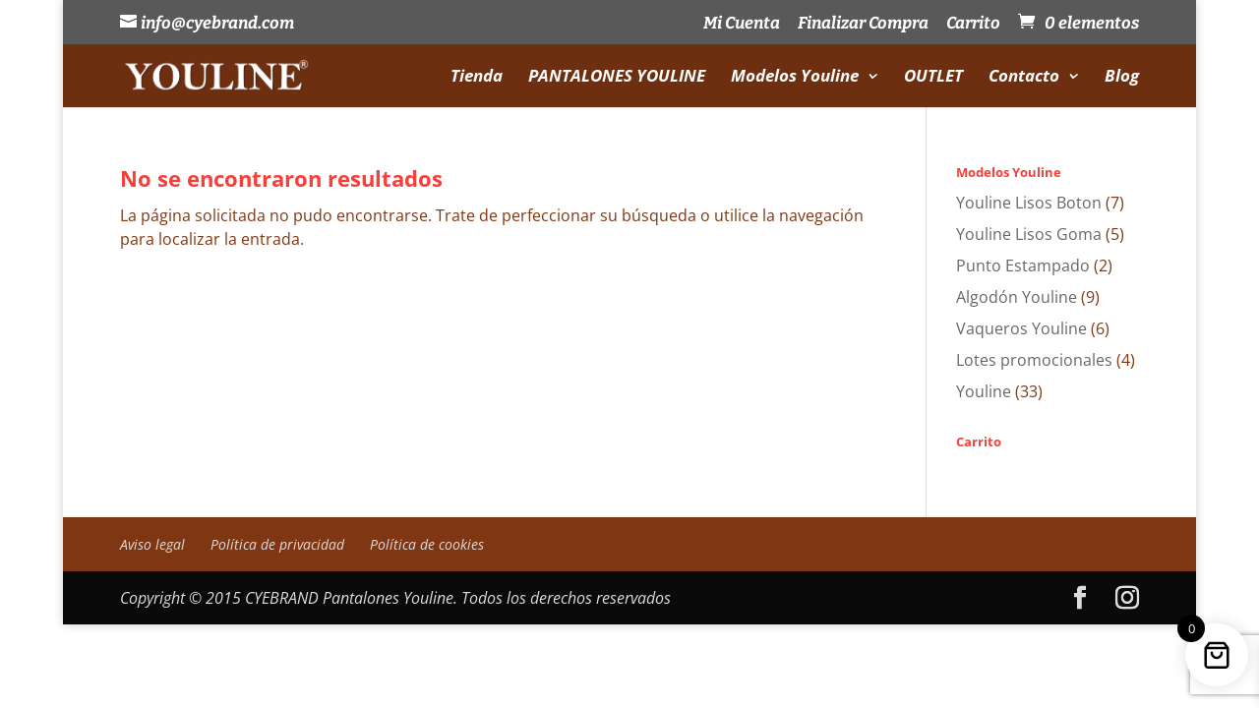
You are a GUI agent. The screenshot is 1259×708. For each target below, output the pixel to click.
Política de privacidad (277, 544)
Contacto (1024, 78)
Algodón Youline (1016, 297)
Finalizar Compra (863, 24)
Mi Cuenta (741, 24)
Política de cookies (427, 544)
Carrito (973, 24)
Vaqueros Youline (1021, 328)
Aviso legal (152, 544)
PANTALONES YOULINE (616, 78)
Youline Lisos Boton (1029, 202)
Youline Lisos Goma (1029, 234)
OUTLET (933, 78)
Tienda (476, 78)
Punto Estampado (1023, 265)
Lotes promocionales (1034, 360)
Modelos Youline (795, 78)
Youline (983, 391)
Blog (1122, 78)
